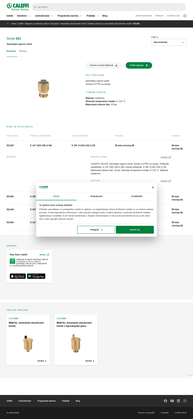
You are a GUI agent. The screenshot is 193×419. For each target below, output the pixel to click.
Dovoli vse (135, 229)
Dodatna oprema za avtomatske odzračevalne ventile (109, 24)
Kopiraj (163, 157)
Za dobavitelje (13, 413)
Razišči (41, 361)
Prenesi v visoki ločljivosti (101, 65)
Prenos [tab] (23, 51)
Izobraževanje (25, 401)
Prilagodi (96, 229)
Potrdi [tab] (56, 196)
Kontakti (159, 16)
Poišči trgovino (137, 65)
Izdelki (10, 16)
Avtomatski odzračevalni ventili (73, 24)
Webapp (44, 255)
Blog (105, 16)
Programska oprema (47, 401)
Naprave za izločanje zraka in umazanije (42, 24)
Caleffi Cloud (173, 16)
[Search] (108, 7)
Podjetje (65, 401)
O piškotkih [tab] (136, 196)
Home (13, 24)
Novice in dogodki (144, 16)
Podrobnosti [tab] (96, 196)
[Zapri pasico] (153, 187)
